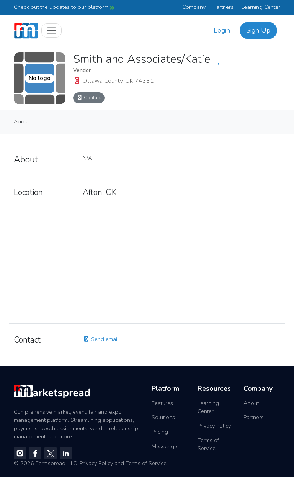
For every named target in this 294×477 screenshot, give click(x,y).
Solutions (163, 417)
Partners (223, 7)
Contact (89, 97)
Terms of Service (208, 444)
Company (194, 7)
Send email (101, 339)
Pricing (160, 432)
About (21, 121)
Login (222, 30)
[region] (181, 258)
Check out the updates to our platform (64, 7)
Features (162, 403)
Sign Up (258, 30)
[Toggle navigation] (51, 30)
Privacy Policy (214, 425)
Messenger (165, 446)
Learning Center (260, 7)
